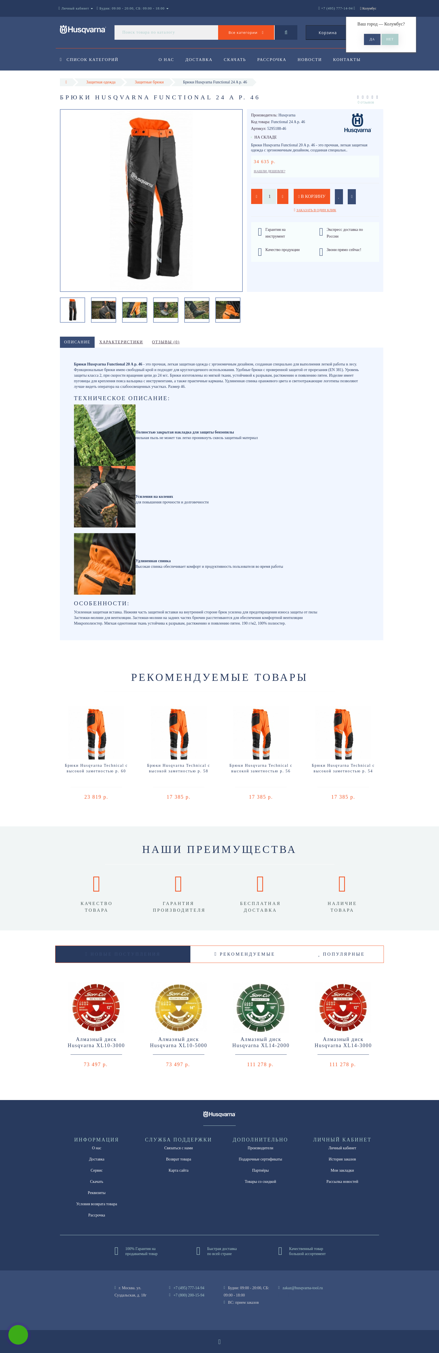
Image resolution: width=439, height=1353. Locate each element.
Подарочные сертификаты (260, 1159)
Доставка (199, 59)
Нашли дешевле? (270, 171)
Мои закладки (342, 1170)
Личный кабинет (342, 1148)
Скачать (237, 59)
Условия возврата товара (96, 1204)
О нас (166, 59)
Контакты (351, 59)
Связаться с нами (178, 1148)
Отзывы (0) (166, 342)
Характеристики (121, 342)
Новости (313, 59)
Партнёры (260, 1170)
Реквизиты (97, 1193)
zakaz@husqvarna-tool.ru (302, 1288)
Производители (260, 1148)
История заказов (342, 1159)
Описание (77, 342)
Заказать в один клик (316, 210)
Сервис (97, 1170)
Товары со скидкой (260, 1182)
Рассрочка (274, 59)
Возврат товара (178, 1159)
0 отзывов (366, 102)
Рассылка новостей (342, 1182)
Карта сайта (178, 1170)
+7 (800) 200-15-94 (188, 1295)
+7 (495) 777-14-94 (188, 1288)
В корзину (312, 196)
